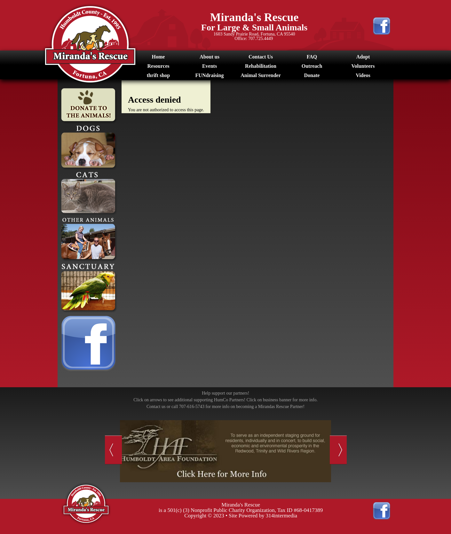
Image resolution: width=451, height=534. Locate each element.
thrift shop (158, 75)
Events (209, 66)
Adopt (363, 56)
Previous (113, 450)
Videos (363, 75)
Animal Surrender (261, 75)
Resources (158, 66)
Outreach (312, 66)
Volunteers (363, 66)
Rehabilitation (260, 66)
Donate (312, 75)
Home (158, 56)
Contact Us (261, 56)
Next (338, 450)
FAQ (312, 56)
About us (209, 56)
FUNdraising (209, 75)
